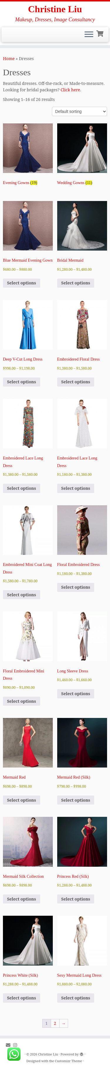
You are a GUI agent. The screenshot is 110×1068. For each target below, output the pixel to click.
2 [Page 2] (55, 1023)
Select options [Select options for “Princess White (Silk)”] (21, 998)
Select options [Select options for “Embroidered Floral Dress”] (75, 381)
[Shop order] (79, 111)
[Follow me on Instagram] (16, 1045)
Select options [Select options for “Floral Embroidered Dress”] (75, 587)
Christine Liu (55, 9)
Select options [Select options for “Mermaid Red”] (21, 800)
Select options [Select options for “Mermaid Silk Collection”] (21, 899)
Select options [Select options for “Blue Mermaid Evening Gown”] (21, 283)
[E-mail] (9, 1045)
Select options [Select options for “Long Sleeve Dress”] (75, 693)
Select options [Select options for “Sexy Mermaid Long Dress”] (75, 998)
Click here (70, 89)
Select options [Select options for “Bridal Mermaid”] (75, 283)
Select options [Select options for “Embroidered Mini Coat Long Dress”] (21, 594)
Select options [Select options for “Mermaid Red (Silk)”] (75, 800)
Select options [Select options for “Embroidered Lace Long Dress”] (21, 488)
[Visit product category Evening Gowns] (28, 156)
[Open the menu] (88, 34)
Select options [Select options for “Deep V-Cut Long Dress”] (21, 381)
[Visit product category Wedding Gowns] (82, 156)
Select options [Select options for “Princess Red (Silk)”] (75, 899)
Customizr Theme (68, 1061)
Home (9, 58)
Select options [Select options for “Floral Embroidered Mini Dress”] (21, 701)
